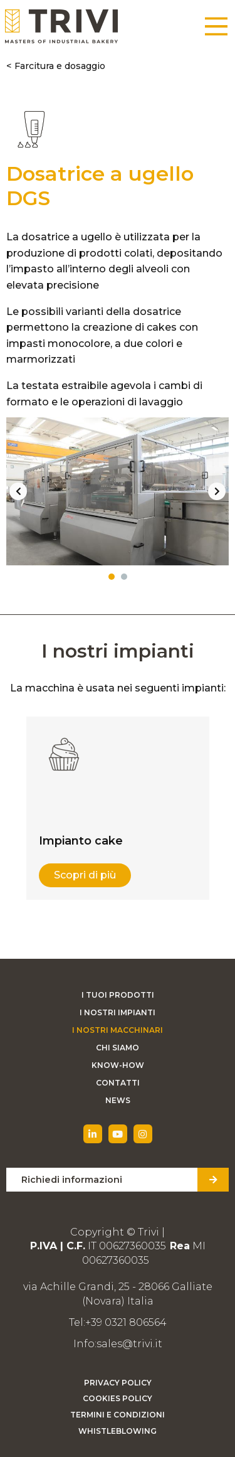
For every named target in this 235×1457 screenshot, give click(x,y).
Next (217, 491)
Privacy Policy (118, 1382)
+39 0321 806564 (126, 1322)
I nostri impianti (117, 1012)
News (117, 1100)
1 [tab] (111, 577)
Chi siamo (117, 1047)
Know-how (117, 1065)
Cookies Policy (117, 1398)
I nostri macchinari (117, 1030)
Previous (18, 491)
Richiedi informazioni (71, 1179)
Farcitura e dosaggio (59, 66)
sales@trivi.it (129, 1344)
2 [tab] (124, 577)
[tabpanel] (117, 491)
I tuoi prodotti (117, 995)
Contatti (118, 1082)
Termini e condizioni (117, 1414)
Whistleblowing (117, 1431)
